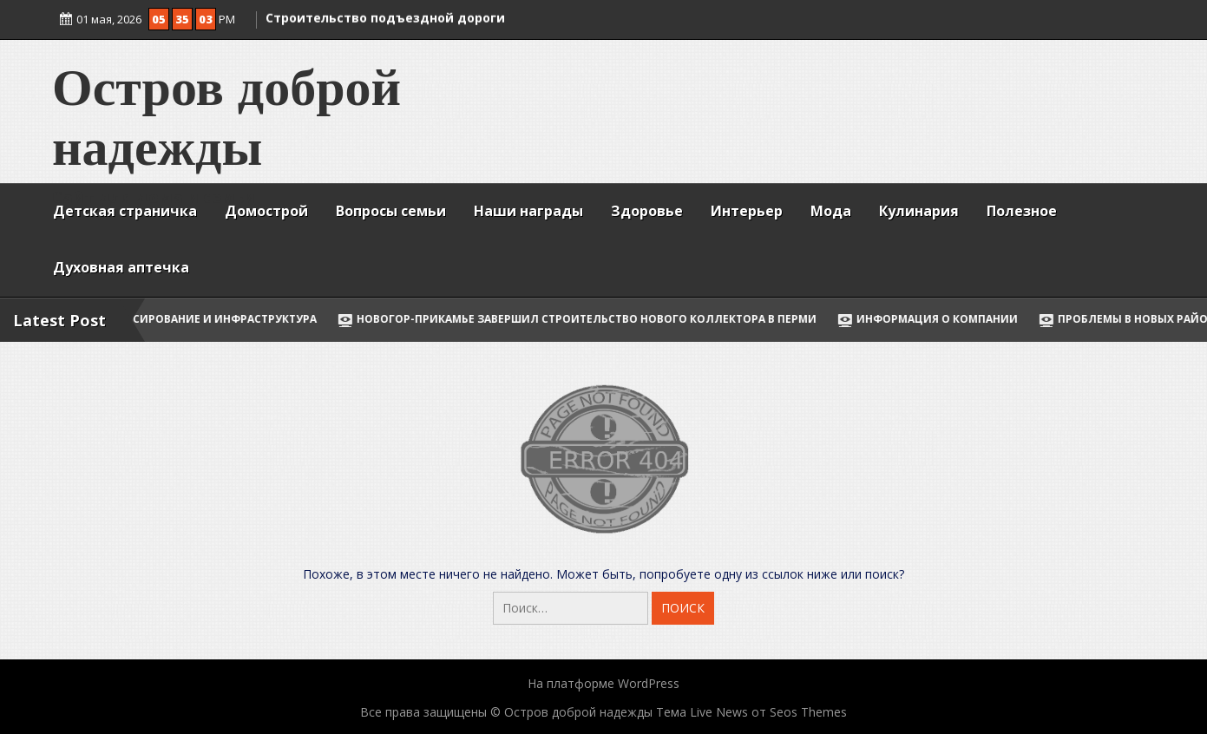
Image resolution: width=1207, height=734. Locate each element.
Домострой (266, 210)
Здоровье (647, 210)
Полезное (1022, 210)
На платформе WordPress (603, 683)
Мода (830, 210)
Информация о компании (943, 318)
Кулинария (919, 210)
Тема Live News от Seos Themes (751, 712)
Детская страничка (125, 210)
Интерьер (747, 210)
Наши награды (528, 210)
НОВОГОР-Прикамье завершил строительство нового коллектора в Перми (592, 318)
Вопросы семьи (391, 210)
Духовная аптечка (121, 267)
